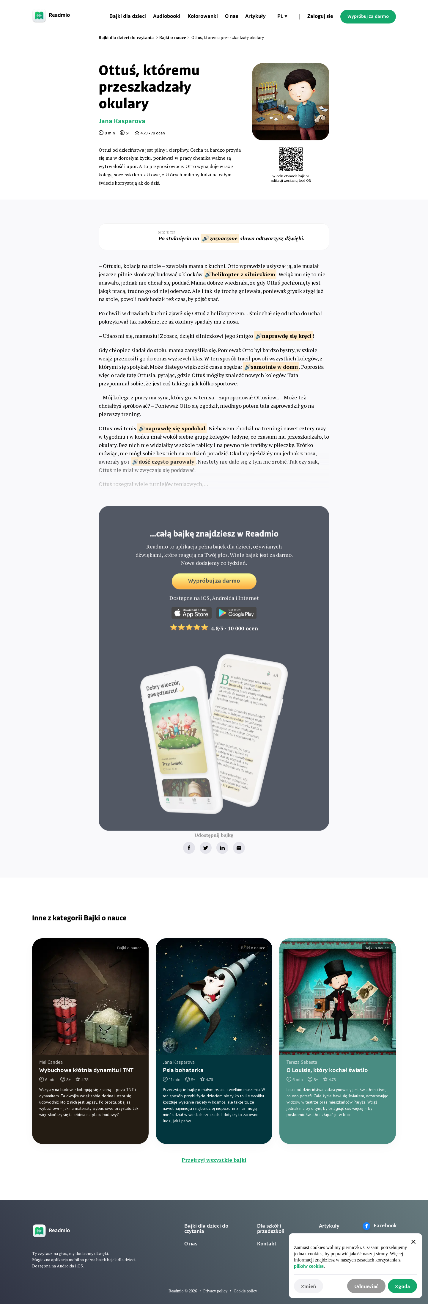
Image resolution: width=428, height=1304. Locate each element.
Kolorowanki (203, 16)
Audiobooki (166, 16)
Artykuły (255, 16)
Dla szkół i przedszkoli (270, 1228)
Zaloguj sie (320, 16)
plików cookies (309, 1266)
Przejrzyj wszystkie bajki (214, 1159)
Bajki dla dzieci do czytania (206, 1228)
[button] (282, 16)
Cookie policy (245, 1291)
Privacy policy (215, 1291)
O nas (231, 16)
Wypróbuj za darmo (368, 16)
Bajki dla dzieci (127, 16)
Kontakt (266, 1244)
